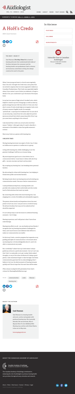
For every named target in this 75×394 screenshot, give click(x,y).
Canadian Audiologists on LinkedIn (57, 385)
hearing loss (12, 281)
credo (24, 278)
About (45, 12)
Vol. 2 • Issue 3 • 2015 (26, 17)
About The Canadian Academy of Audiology (20, 358)
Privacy (27, 385)
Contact (21, 385)
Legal (31, 385)
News (52, 12)
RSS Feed (71, 12)
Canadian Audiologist (17, 7)
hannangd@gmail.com (19, 332)
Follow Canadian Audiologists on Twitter (65, 385)
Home (39, 12)
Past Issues (60, 12)
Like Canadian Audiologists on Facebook (61, 385)
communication (14, 278)
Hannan (31, 278)
